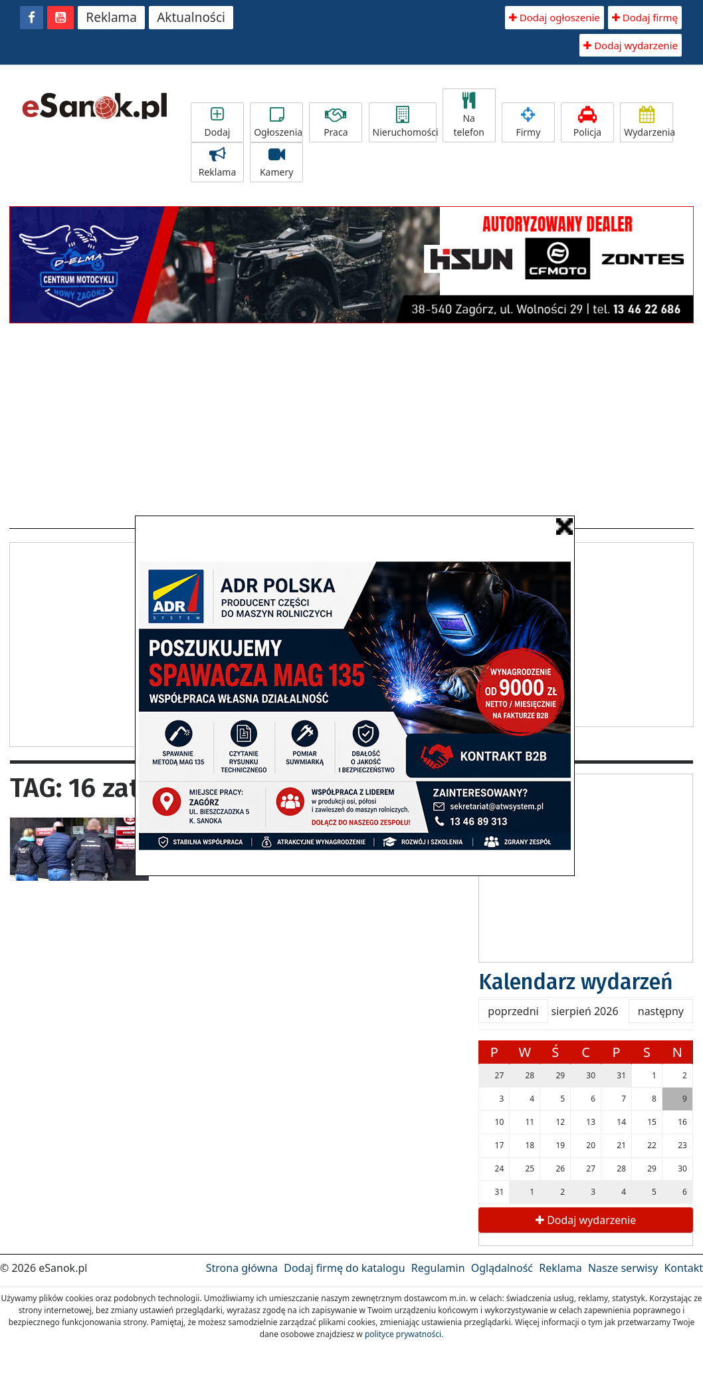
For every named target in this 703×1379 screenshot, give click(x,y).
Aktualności (191, 17)
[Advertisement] (352, 422)
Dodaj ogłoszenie (554, 17)
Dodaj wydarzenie (630, 45)
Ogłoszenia (278, 122)
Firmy (528, 122)
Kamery (276, 162)
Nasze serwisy (623, 1268)
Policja (587, 122)
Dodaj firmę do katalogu (344, 1268)
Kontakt (683, 1268)
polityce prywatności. (404, 1334)
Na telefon (469, 115)
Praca (335, 122)
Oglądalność (502, 1268)
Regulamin (438, 1268)
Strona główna (242, 1268)
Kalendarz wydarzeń (575, 982)
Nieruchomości (405, 122)
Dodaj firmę (645, 17)
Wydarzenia (648, 122)
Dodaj (217, 122)
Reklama (111, 17)
